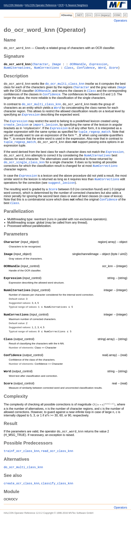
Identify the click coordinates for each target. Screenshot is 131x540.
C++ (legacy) (103, 15)
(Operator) (45, 29)
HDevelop (66, 15)
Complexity (16, 416)
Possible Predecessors (28, 464)
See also (13, 497)
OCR (61, 5)
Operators (120, 20)
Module (11, 514)
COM (117, 15)
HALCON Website (13, 5)
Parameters (16, 247)
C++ (89, 15)
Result (10, 444)
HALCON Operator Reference (40, 5)
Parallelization (19, 225)
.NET (79, 15)
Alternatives (16, 480)
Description (16, 77)
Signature (14, 56)
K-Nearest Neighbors (77, 5)
